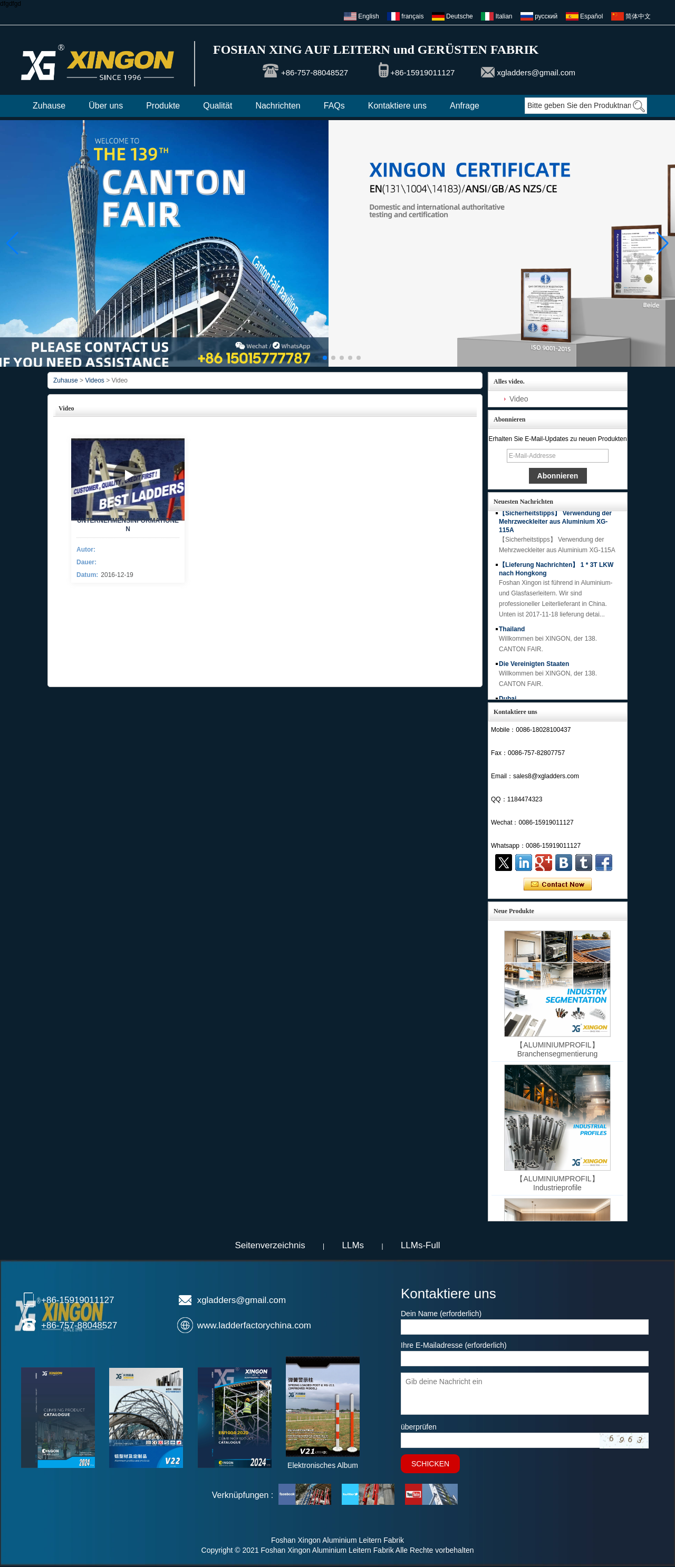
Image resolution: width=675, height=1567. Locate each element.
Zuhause (49, 105)
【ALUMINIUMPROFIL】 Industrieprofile (557, 1183)
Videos (94, 380)
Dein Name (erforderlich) (441, 1313)
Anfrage (464, 105)
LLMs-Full (420, 1245)
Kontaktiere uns (397, 105)
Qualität (217, 105)
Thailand (512, 631)
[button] (316, 358)
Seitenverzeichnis (270, 1245)
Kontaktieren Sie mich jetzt (558, 885)
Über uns (106, 105)
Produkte (163, 105)
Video (518, 399)
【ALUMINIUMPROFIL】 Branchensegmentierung (557, 1049)
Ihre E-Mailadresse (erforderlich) (454, 1345)
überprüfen (419, 1427)
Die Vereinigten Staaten (534, 666)
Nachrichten (277, 105)
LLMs (353, 1245)
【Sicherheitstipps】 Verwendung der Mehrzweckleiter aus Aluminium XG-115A (555, 524)
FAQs (334, 105)
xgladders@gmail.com (536, 72)
